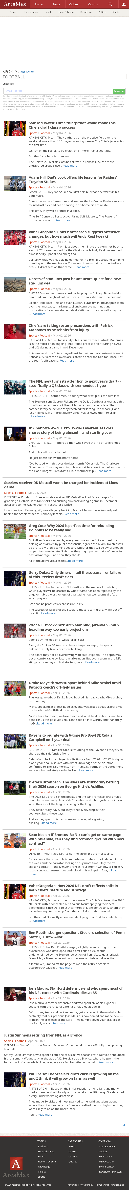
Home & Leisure (66, 12)
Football (45, 133)
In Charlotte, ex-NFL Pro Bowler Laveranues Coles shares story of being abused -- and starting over (71, 430)
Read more (69, 165)
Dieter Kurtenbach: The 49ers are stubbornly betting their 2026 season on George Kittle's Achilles (74, 784)
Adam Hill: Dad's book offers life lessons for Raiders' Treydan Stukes (73, 179)
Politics (102, 12)
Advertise (72, 1184)
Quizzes (73, 1161)
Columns (73, 1156)
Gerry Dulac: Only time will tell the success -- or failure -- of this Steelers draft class (76, 574)
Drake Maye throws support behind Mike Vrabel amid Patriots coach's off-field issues (75, 685)
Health (48, 12)
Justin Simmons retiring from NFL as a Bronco (43, 1035)
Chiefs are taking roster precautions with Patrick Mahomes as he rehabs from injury (71, 327)
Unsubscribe (117, 1184)
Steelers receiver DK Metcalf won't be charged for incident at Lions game (61, 484)
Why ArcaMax (106, 1161)
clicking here (20, 109)
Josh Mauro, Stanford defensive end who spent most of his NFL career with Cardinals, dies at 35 (76, 990)
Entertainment (31, 12)
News (72, 1146)
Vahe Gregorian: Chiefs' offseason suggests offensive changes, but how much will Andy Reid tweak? (74, 234)
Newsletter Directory (110, 1171)
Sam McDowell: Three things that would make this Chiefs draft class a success (72, 125)
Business (14, 12)
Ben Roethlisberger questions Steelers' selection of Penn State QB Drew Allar (77, 934)
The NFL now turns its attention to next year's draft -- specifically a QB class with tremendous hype (75, 383)
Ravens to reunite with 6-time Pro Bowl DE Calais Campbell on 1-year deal (70, 737)
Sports (116, 12)
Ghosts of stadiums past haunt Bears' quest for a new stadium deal (75, 280)
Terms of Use (102, 1184)
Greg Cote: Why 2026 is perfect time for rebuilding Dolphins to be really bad (71, 527)
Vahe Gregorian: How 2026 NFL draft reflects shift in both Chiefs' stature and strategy (73, 887)
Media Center (106, 1166)
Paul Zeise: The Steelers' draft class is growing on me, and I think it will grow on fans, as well (74, 1076)
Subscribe (119, 91)
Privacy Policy (86, 1184)
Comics (73, 1151)
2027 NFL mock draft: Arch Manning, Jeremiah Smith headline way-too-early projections (74, 627)
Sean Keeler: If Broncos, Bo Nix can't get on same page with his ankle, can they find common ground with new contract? (76, 839)
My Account (105, 1156)
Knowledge (86, 12)
